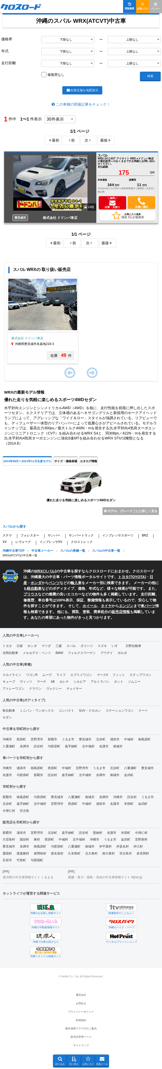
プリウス (30, 594)
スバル (49, 571)
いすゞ (116, 646)
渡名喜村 (57, 853)
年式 (5, 51)
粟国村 (7, 853)
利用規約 (81, 1020)
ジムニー (134, 681)
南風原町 (144, 739)
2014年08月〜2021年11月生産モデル (27, 461)
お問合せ (81, 1003)
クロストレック (82, 542)
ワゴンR (32, 675)
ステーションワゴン (120, 710)
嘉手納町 (71, 746)
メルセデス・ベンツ (37, 653)
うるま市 (68, 739)
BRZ (145, 535)
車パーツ (148, 606)
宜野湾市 (37, 739)
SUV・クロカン (90, 710)
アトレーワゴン (13, 688)
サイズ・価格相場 (65, 461)
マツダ (46, 646)
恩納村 (97, 833)
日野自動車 (133, 646)
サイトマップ (81, 1045)
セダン (7, 717)
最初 (54, 140)
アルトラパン (100, 681)
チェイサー (74, 688)
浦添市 (114, 739)
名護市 (104, 746)
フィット (118, 675)
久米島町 (74, 853)
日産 (20, 646)
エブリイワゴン (81, 675)
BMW (59, 653)
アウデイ (106, 653)
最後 (105, 140)
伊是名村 (122, 846)
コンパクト (66, 710)
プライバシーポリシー (81, 1011)
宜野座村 (141, 839)
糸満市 (24, 746)
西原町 (21, 739)
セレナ (64, 681)
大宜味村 (9, 839)
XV (5, 542)
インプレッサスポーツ (117, 535)
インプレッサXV (50, 542)
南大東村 (108, 853)
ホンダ (36, 583)
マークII (102, 675)
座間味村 (40, 853)
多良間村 (143, 853)
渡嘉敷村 (23, 853)
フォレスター (30, 535)
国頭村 (24, 839)
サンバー (54, 535)
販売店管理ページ (81, 1036)
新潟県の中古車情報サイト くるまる (28, 877)
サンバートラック (81, 535)
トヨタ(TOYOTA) (132, 577)
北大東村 (91, 853)
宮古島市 (125, 853)
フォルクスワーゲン (82, 653)
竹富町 (21, 860)
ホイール (90, 606)
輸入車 (76, 583)
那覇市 (52, 739)
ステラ (7, 535)
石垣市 (7, 860)
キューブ (9, 681)
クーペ (143, 710)
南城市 (118, 746)
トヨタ (7, 646)
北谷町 (100, 739)
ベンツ (54, 583)
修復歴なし (56, 75)
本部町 (128, 804)
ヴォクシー (54, 688)
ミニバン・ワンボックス (37, 710)
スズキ (102, 646)
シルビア (79, 681)
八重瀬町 (9, 746)
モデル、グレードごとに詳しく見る (130, 511)
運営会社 (81, 994)
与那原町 (54, 746)
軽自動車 (34, 588)
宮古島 (24, 811)
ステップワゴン (140, 675)
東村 (37, 839)
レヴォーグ (23, 542)
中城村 (128, 739)
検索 (150, 76)
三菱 (59, 646)
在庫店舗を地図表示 (82, 90)
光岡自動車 (10, 653)
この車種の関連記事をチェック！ (83, 104)
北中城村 (88, 746)
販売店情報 (121, 612)
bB (53, 681)
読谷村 (38, 746)
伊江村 (138, 846)
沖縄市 (7, 739)
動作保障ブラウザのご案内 (81, 1028)
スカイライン (12, 675)
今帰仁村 (9, 811)
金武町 (128, 775)
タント (118, 681)
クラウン (35, 688)
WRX (38, 571)
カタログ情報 (88, 461)
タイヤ (106, 606)
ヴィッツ (26, 681)
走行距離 (8, 63)
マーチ (41, 681)
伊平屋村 (105, 846)
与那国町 (37, 860)
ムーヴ (47, 675)
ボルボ (122, 653)
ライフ (61, 675)
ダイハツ (86, 646)
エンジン (126, 606)
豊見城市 (85, 739)
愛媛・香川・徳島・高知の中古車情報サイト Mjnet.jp (105, 877)
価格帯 (6, 39)
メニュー (155, 6)
